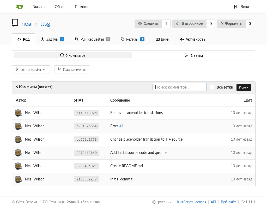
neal (27, 23)
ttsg (45, 23)
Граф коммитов (72, 69)
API (213, 202)
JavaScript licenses (191, 202)
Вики (162, 39)
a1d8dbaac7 (86, 179)
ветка (194, 55)
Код (23, 39)
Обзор (60, 6)
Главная (39, 6)
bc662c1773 (86, 139)
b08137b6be (86, 126)
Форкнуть (231, 23)
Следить (148, 23)
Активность (192, 39)
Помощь (82, 6)
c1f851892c (86, 112)
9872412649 (86, 152)
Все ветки (226, 87)
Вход (241, 6)
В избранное (189, 23)
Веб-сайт (228, 202)
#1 (121, 126)
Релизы (132, 39)
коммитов (73, 55)
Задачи (52, 39)
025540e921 (86, 166)
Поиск (243, 87)
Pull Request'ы (92, 39)
